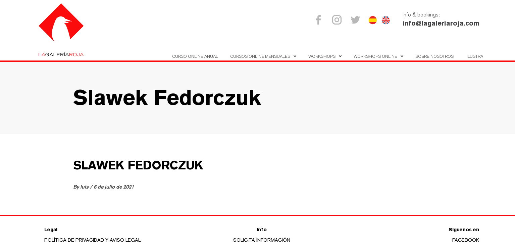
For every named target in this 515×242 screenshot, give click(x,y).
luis (85, 187)
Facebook (319, 20)
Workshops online (375, 56)
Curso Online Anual (195, 56)
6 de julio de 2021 (114, 187)
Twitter (356, 20)
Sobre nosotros (434, 56)
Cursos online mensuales (260, 56)
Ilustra (475, 56)
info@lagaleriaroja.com (441, 23)
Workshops (322, 56)
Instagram (338, 20)
